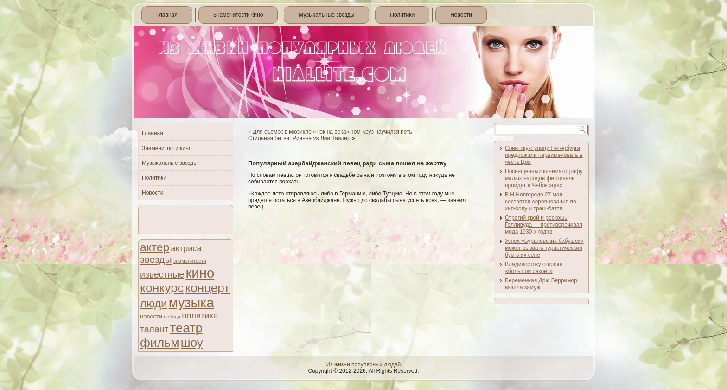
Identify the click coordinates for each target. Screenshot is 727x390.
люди (153, 303)
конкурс (162, 288)
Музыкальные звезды (326, 15)
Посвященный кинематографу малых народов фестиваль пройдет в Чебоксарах (544, 178)
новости (151, 316)
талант (154, 329)
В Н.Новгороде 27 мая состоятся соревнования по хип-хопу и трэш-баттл (540, 201)
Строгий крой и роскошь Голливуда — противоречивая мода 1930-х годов (543, 224)
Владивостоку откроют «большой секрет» (534, 267)
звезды (156, 259)
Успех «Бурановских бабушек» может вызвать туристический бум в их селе (544, 248)
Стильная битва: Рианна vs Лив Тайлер (299, 138)
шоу (192, 343)
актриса (186, 248)
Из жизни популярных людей (363, 364)
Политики (402, 15)
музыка (191, 302)
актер (154, 247)
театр (186, 328)
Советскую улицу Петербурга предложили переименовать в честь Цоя (544, 155)
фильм (159, 343)
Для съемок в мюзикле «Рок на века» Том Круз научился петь (332, 132)
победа (172, 316)
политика (200, 315)
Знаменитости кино (238, 15)
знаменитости (189, 261)
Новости (461, 15)
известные (162, 274)
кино (199, 272)
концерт (207, 288)
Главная (167, 15)
